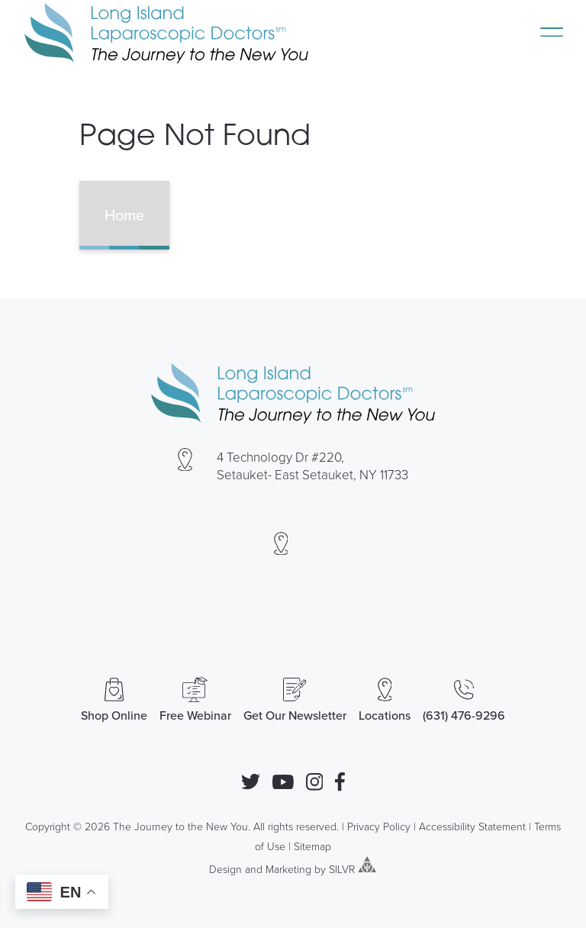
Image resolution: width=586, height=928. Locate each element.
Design (225, 868)
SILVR (342, 868)
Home (124, 215)
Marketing (288, 868)
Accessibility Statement (472, 826)
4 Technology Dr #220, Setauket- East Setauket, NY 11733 (312, 465)
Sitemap (312, 846)
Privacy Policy (379, 826)
